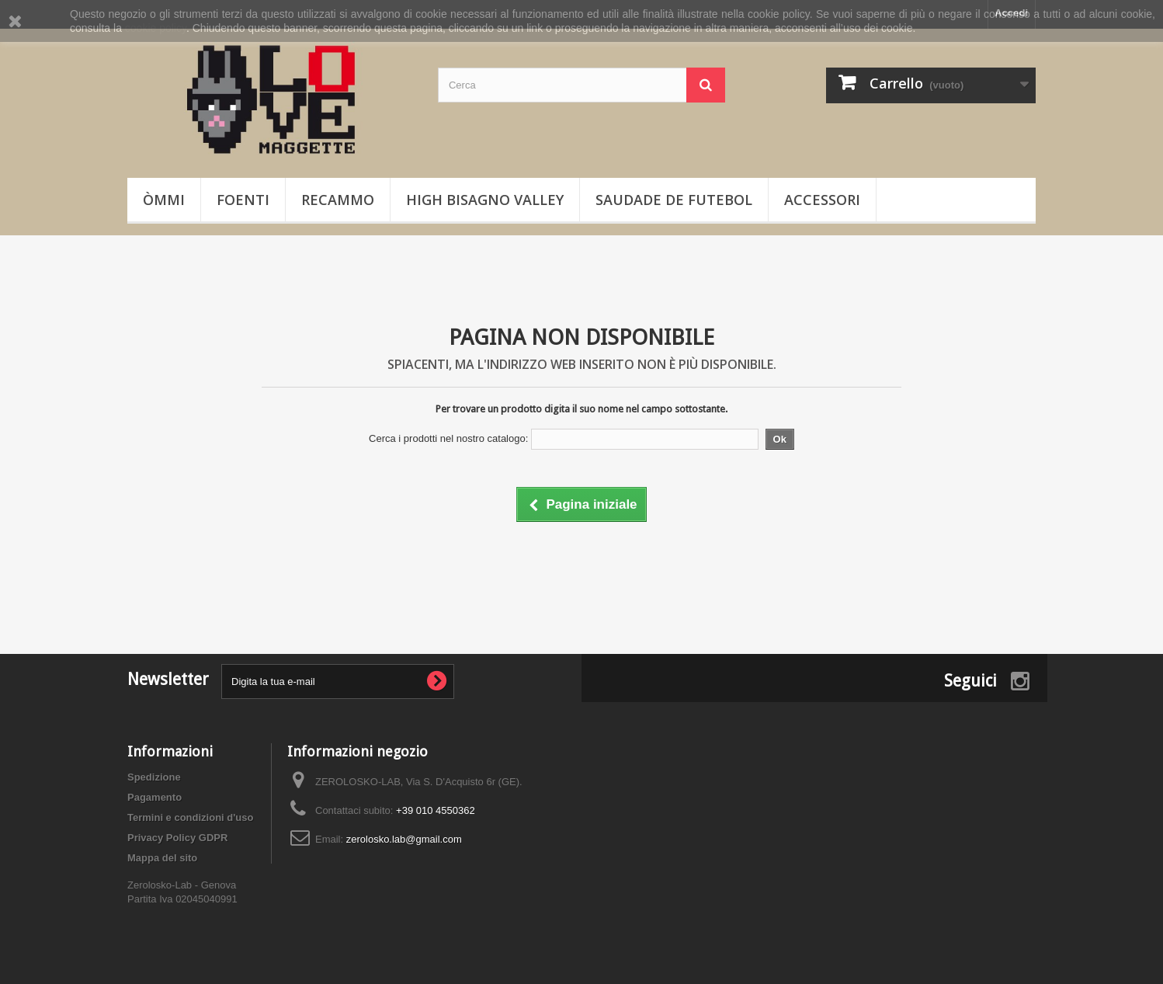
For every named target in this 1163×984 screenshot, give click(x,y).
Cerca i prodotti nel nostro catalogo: (448, 438)
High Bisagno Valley (485, 199)
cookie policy (155, 28)
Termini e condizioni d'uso (190, 817)
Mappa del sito (162, 858)
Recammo (337, 199)
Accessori (822, 199)
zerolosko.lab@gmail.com (404, 839)
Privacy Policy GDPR (177, 837)
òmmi (164, 199)
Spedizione (154, 777)
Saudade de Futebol (673, 199)
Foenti (243, 199)
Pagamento (154, 797)
